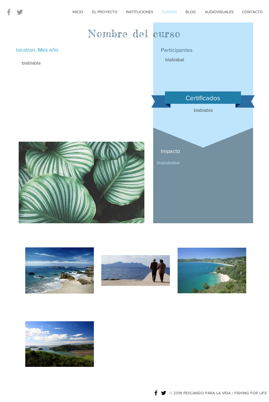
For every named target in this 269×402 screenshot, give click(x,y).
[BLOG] (190, 12)
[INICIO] (77, 12)
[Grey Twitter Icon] (20, 12)
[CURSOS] (169, 12)
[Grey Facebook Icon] (9, 12)
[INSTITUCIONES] (139, 12)
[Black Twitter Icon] (163, 393)
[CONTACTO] (252, 12)
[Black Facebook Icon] (156, 393)
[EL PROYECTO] (104, 12)
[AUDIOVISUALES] (219, 12)
